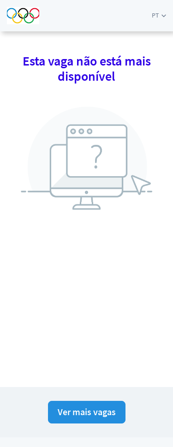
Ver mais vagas (87, 411)
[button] (159, 15)
